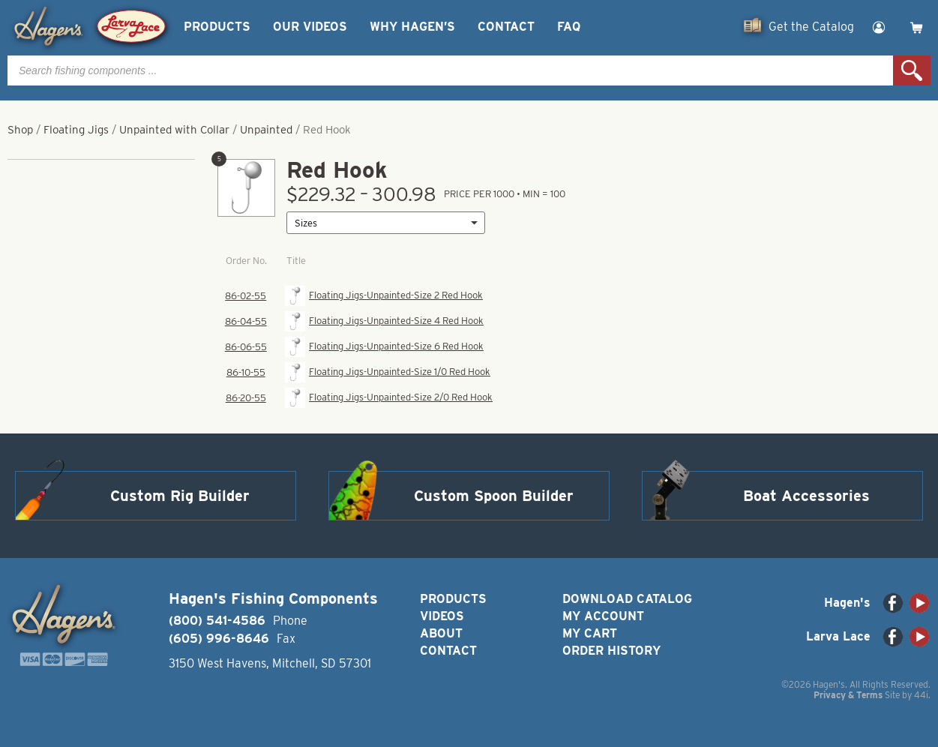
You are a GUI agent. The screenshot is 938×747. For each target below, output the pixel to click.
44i (921, 694)
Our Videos (310, 27)
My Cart (589, 633)
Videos (442, 616)
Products (217, 27)
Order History (611, 651)
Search (912, 71)
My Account (603, 616)
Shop (20, 129)
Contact (506, 27)
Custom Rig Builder (180, 496)
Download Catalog (627, 599)
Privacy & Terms (848, 694)
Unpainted (266, 129)
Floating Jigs (76, 129)
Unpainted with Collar (174, 129)
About (441, 633)
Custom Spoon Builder (494, 496)
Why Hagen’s (412, 27)
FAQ (568, 27)
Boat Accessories (806, 496)
